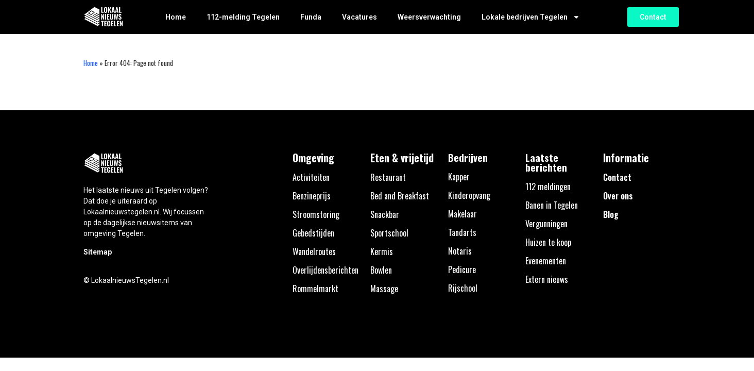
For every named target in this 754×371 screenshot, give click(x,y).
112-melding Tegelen (243, 17)
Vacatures (359, 17)
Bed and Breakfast (399, 196)
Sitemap (97, 252)
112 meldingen (548, 186)
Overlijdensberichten (325, 270)
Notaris (460, 251)
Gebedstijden (313, 233)
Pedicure (462, 269)
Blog (611, 214)
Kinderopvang (469, 195)
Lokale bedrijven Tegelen (531, 17)
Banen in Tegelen (551, 205)
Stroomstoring (316, 214)
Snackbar (384, 214)
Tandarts (462, 232)
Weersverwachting (429, 17)
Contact (617, 177)
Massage (384, 288)
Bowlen (381, 270)
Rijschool (462, 288)
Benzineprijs (312, 196)
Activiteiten (311, 177)
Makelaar (462, 214)
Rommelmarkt (315, 288)
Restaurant (388, 177)
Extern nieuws (546, 279)
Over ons (618, 196)
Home (175, 17)
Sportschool (389, 233)
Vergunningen (546, 223)
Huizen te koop (548, 242)
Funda (310, 17)
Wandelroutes (314, 251)
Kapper (459, 177)
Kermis (381, 251)
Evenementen (545, 261)
